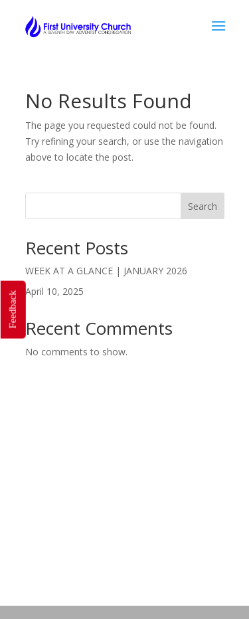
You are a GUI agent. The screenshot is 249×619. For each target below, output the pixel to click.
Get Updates (131, 571)
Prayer (145, 587)
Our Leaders (176, 555)
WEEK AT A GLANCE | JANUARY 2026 (106, 270)
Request (94, 587)
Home (44, 555)
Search (202, 206)
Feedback (12, 309)
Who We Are (103, 555)
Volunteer (61, 571)
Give (187, 571)
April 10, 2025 (54, 291)
